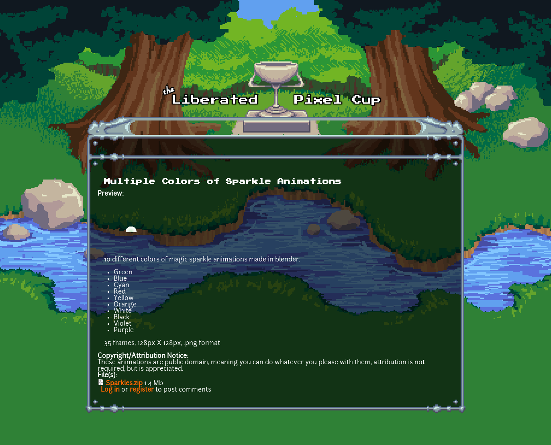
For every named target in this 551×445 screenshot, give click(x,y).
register (142, 390)
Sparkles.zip (124, 383)
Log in (110, 390)
